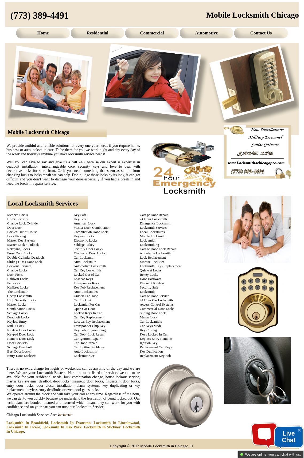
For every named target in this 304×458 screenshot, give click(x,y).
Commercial (152, 32)
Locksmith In (27, 423)
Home (43, 32)
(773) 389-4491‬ (39, 15)
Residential (97, 32)
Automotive (206, 32)
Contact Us (261, 32)
